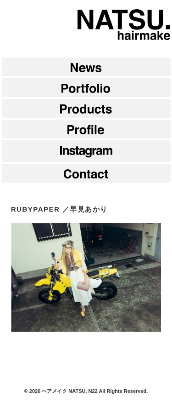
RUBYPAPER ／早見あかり (59, 209)
